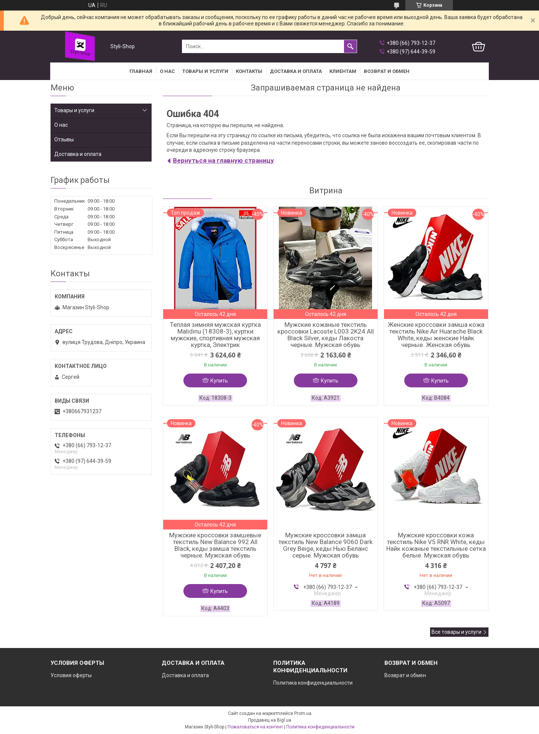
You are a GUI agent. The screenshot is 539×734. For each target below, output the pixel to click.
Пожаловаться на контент (255, 727)
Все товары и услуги (456, 632)
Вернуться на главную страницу (223, 160)
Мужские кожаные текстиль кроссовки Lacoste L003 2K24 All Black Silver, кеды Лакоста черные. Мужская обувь (325, 334)
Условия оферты (71, 675)
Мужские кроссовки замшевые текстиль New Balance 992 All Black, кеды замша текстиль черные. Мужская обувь (215, 545)
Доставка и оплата (296, 71)
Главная (141, 71)
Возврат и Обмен (386, 71)
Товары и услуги (205, 71)
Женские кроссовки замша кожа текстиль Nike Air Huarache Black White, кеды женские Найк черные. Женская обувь (436, 334)
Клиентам (342, 71)
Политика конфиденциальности (313, 683)
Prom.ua (302, 713)
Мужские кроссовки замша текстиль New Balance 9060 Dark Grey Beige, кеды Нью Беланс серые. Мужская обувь (325, 545)
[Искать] (350, 46)
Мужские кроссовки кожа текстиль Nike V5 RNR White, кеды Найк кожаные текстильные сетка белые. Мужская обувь (436, 545)
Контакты (249, 71)
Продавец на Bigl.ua (269, 720)
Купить (219, 381)
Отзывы (64, 139)
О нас (167, 71)
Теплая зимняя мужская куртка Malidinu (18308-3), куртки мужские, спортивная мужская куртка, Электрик (215, 334)
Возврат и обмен (405, 675)
